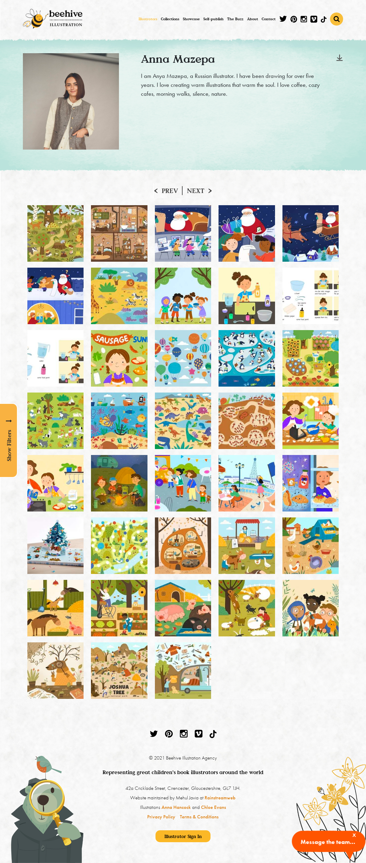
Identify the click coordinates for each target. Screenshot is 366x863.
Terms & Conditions (199, 816)
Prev (170, 190)
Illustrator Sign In (183, 836)
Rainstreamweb (220, 797)
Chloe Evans (213, 807)
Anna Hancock (176, 807)
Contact (269, 18)
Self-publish (213, 18)
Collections (170, 18)
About (252, 18)
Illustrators (148, 18)
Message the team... (328, 842)
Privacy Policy (161, 816)
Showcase (191, 18)
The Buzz (235, 18)
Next (195, 190)
